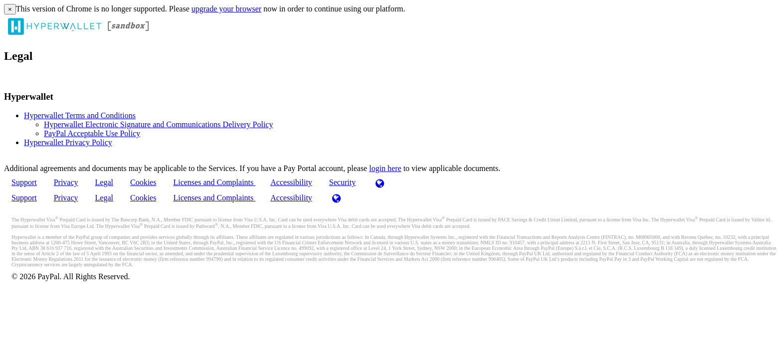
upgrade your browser (226, 8)
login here (385, 168)
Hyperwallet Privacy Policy (68, 142)
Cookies (143, 182)
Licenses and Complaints (214, 182)
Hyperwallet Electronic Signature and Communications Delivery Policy (158, 124)
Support (24, 182)
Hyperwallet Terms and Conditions (80, 115)
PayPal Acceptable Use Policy (92, 133)
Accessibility (291, 182)
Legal (104, 182)
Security (342, 182)
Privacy (66, 182)
